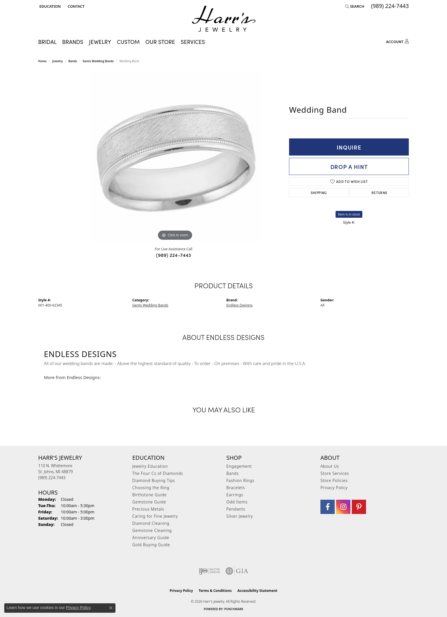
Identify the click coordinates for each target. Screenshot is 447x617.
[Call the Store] (52, 477)
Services (193, 41)
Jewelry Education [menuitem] (150, 466)
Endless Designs (239, 305)
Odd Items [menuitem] (236, 502)
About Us (329, 466)
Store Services (334, 473)
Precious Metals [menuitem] (148, 509)
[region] (175, 156)
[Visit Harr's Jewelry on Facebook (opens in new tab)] (327, 507)
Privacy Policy (334, 487)
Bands (72, 61)
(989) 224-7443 (173, 254)
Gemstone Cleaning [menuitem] (152, 530)
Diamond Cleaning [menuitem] (150, 523)
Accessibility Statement (257, 590)
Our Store (160, 41)
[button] (49, 6)
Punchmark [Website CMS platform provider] (233, 609)
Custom (128, 41)
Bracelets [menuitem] (235, 487)
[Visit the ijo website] (209, 571)
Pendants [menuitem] (235, 509)
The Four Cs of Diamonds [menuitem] (157, 473)
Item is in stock (349, 214)
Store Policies (334, 480)
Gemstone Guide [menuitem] (149, 502)
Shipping (319, 192)
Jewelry (100, 41)
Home (42, 61)
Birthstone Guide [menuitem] (149, 494)
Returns (379, 192)
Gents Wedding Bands (98, 61)
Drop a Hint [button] (349, 166)
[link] (75, 6)
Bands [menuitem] (232, 473)
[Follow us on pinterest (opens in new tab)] (359, 507)
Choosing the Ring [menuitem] (150, 487)
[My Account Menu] (397, 40)
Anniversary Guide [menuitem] (150, 537)
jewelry (57, 61)
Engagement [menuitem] (239, 466)
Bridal (47, 41)
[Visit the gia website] (236, 571)
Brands (72, 41)
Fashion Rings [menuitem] (240, 480)
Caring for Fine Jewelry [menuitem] (155, 516)
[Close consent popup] (111, 608)
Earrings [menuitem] (234, 494)
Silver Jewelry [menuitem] (239, 516)
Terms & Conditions (215, 590)
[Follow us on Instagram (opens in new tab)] (343, 507)
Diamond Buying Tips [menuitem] (153, 480)
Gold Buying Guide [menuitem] (151, 544)
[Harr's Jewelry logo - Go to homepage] (224, 18)
